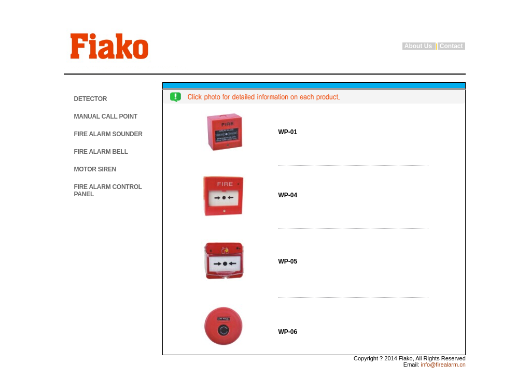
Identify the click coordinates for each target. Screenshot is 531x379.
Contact (451, 46)
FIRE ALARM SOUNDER (108, 134)
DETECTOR (90, 99)
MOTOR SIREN (95, 169)
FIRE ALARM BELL (101, 151)
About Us (419, 46)
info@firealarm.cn (442, 364)
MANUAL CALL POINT (105, 116)
